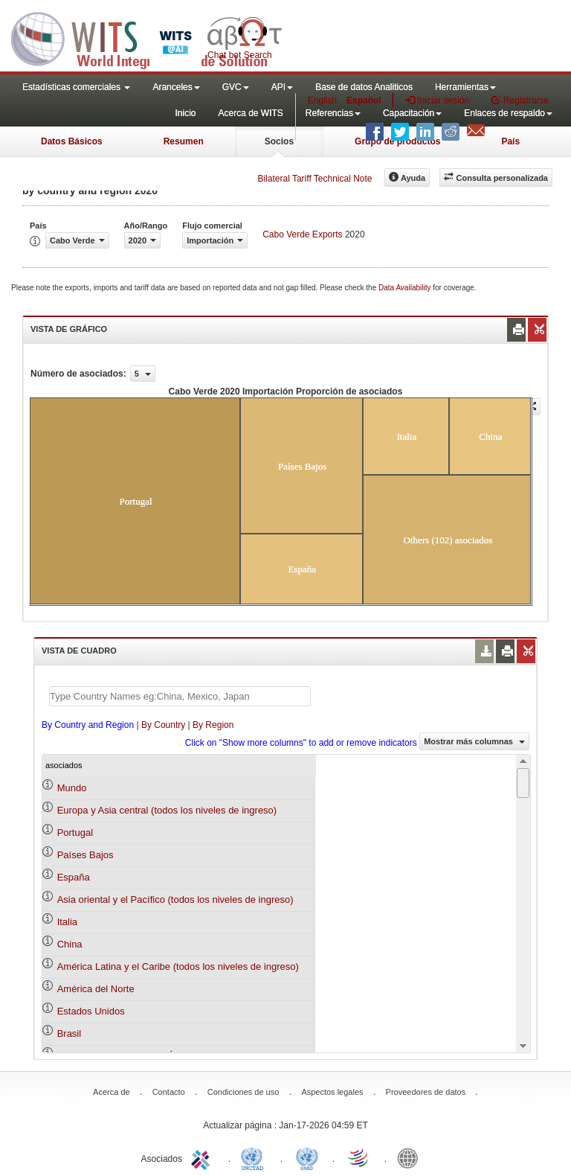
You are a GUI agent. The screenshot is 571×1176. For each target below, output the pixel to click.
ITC (203, 1157)
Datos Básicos (72, 141)
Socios (279, 141)
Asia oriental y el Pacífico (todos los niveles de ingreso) (175, 899)
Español (363, 100)
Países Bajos (85, 854)
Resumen (184, 141)
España (73, 877)
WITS (148, 37)
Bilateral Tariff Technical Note (314, 178)
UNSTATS (307, 1157)
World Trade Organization (359, 1157)
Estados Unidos (91, 1011)
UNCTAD (255, 1157)
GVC (235, 87)
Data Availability (405, 288)
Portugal (75, 832)
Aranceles (175, 87)
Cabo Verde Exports (302, 234)
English (322, 100)
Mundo (72, 787)
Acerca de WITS (250, 113)
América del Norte (96, 988)
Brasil (69, 1033)
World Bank (411, 1157)
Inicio (185, 113)
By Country (163, 725)
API (282, 87)
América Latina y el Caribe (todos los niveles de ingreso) (178, 966)
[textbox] (180, 696)
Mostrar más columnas (474, 741)
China (70, 944)
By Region (213, 725)
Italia (67, 921)
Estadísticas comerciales (76, 87)
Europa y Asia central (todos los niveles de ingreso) (167, 810)
